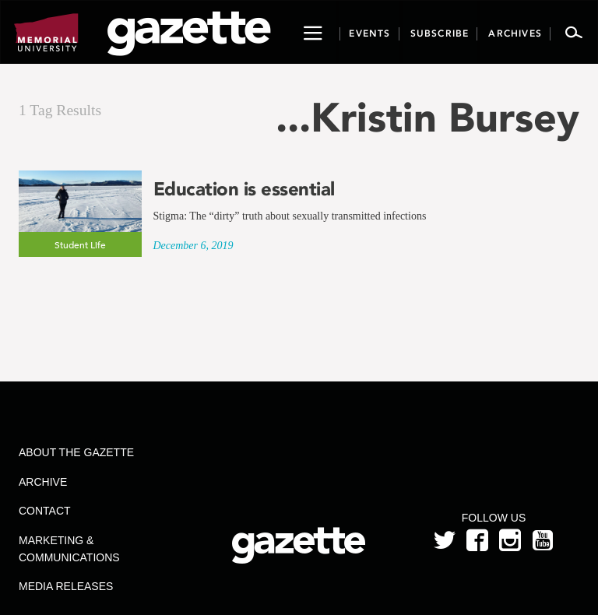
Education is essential (244, 189)
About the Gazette (76, 452)
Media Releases (66, 586)
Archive (43, 482)
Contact (45, 510)
